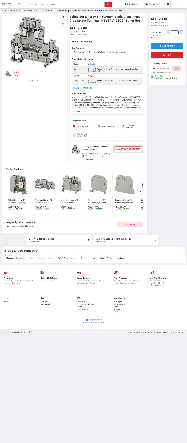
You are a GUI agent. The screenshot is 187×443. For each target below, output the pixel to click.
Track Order (154, 4)
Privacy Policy (27, 439)
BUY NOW (166, 55)
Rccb (83, 315)
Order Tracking (82, 409)
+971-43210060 (158, 390)
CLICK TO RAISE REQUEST (128, 149)
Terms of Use (9, 439)
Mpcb (50, 315)
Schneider (92, 64)
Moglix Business (119, 411)
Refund (79, 414)
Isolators (121, 315)
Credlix (116, 414)
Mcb (30, 315)
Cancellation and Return (85, 411)
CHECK (176, 69)
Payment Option (82, 416)
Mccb (40, 315)
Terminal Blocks (47, 11)
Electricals (13, 11)
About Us (7, 409)
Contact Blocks (106, 315)
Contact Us (44, 409)
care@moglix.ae (160, 388)
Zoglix (116, 419)
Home (4, 11)
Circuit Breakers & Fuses (29, 11)
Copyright (17, 439)
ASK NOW (130, 230)
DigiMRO (117, 416)
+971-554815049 (157, 392)
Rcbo (93, 315)
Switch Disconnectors (67, 315)
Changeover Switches (15, 315)
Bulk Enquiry (118, 409)
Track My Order (46, 411)
